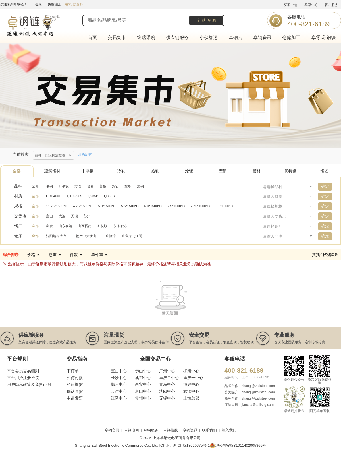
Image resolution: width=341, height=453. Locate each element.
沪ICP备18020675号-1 (191, 445)
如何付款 (75, 377)
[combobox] (287, 186)
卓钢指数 (170, 430)
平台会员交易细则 (23, 371)
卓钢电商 (131, 430)
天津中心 (119, 391)
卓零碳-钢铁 (323, 37)
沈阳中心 (167, 391)
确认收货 (75, 391)
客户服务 (331, 5)
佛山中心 (143, 371)
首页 (92, 37)
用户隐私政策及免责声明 (29, 384)
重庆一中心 (193, 377)
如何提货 (75, 384)
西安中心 (143, 384)
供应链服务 (177, 37)
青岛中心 (167, 384)
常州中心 (143, 398)
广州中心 (167, 371)
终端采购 (146, 37)
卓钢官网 (112, 430)
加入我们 (229, 430)
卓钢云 (235, 37)
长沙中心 (119, 377)
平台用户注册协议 (23, 377)
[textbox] (287, 186)
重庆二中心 (169, 377)
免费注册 (54, 4)
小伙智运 (208, 37)
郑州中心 (119, 384)
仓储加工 (291, 37)
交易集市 (117, 37)
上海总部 (191, 398)
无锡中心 (167, 398)
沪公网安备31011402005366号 (238, 445)
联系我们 (209, 430)
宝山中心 (119, 371)
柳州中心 (191, 371)
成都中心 (143, 377)
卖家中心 (311, 5)
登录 (38, 4)
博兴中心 (191, 384)
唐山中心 (143, 391)
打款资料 (74, 4)
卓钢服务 (151, 430)
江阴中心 (119, 398)
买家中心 (291, 5)
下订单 (73, 371)
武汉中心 (191, 391)
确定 (325, 186)
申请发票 (75, 398)
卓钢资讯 (262, 37)
